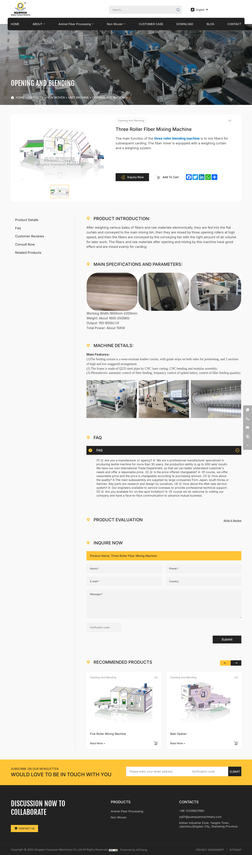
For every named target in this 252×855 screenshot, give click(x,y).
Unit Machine (78, 97)
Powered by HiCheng (133, 849)
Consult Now (25, 244)
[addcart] (155, 743)
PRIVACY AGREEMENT (210, 849)
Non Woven (115, 24)
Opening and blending (110, 97)
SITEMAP (235, 849)
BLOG (210, 24)
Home (20, 97)
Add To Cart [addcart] (167, 177)
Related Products (28, 252)
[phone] (247, 418)
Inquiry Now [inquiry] (132, 177)
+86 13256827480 (191, 811)
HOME (15, 24)
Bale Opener (178, 734)
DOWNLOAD (184, 24)
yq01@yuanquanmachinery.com (200, 817)
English (197, 9)
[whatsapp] (247, 409)
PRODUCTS (35, 97)
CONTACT (234, 24)
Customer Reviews (29, 236)
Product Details (26, 220)
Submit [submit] (227, 639)
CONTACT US (24, 828)
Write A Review (232, 520)
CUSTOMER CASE (151, 24)
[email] (247, 427)
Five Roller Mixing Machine (108, 734)
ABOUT (37, 24)
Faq (18, 228)
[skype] (247, 436)
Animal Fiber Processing (75, 24)
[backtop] (247, 445)
